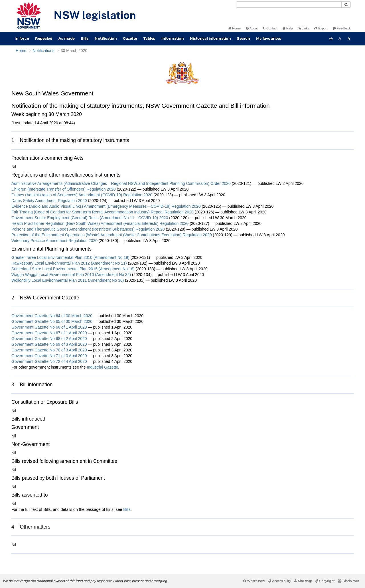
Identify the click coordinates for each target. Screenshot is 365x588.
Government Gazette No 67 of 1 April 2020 (49, 333)
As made (66, 38)
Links (303, 28)
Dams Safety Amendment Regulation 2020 (49, 200)
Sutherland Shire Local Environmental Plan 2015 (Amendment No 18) (73, 269)
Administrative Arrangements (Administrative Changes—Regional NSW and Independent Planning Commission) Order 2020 (121, 183)
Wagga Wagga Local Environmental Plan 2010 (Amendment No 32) (71, 274)
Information (172, 38)
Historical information (210, 38)
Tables (149, 38)
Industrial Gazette (102, 367)
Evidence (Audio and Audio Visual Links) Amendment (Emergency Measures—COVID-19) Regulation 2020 (106, 206)
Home (234, 28)
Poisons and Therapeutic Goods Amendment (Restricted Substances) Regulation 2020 (88, 229)
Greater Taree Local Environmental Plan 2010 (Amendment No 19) (70, 257)
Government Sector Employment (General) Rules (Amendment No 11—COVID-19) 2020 (89, 217)
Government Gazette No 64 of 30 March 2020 (51, 315)
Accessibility (279, 581)
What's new (254, 581)
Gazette (130, 38)
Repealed (43, 38)
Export (320, 28)
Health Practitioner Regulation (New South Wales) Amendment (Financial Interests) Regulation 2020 (99, 223)
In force (22, 38)
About (252, 28)
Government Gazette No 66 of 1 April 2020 (49, 327)
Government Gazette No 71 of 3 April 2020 (49, 355)
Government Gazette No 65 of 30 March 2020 (51, 321)
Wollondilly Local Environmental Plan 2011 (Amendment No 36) (67, 280)
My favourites (268, 38)
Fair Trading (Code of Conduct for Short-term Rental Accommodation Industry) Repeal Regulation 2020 (102, 212)
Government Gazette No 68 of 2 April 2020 (49, 338)
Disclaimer (348, 581)
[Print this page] (331, 38)
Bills (85, 38)
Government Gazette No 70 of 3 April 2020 (49, 350)
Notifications (43, 50)
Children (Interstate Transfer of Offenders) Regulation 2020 (63, 189)
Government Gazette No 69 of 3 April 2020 (49, 344)
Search (243, 38)
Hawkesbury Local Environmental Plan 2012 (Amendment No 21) (69, 263)
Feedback (342, 28)
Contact (270, 28)
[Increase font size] (349, 38)
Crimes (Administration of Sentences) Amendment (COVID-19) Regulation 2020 (81, 195)
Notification (106, 38)
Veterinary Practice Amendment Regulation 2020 (54, 240)
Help (288, 28)
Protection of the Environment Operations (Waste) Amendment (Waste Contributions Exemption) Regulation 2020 (111, 235)
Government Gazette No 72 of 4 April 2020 (49, 361)
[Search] (289, 4)
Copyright (324, 581)
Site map (303, 581)
